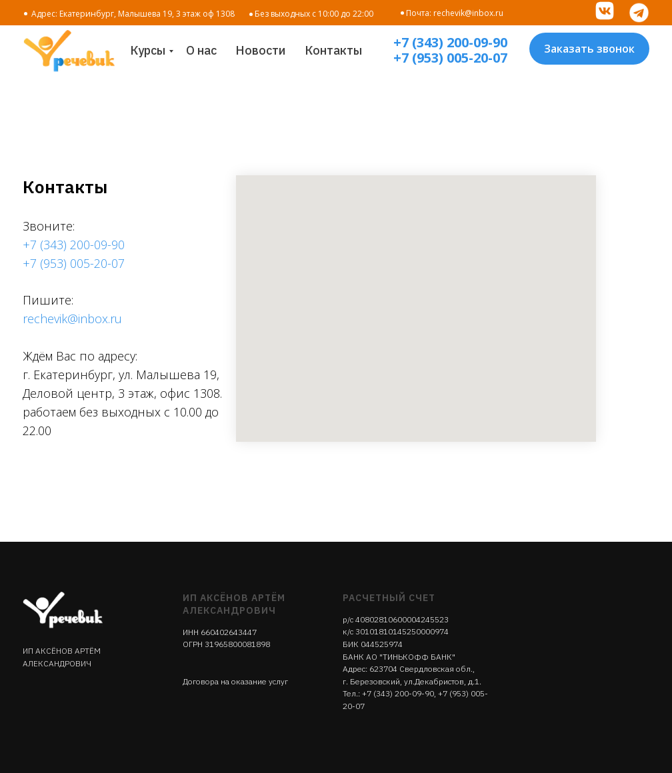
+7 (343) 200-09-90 (450, 42)
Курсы (147, 50)
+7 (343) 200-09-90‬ (398, 693)
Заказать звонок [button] (589, 48)
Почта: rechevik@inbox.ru (454, 13)
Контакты (333, 50)
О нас (201, 50)
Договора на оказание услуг (235, 681)
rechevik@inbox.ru (72, 319)
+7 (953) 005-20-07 (450, 58)
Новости (260, 50)
